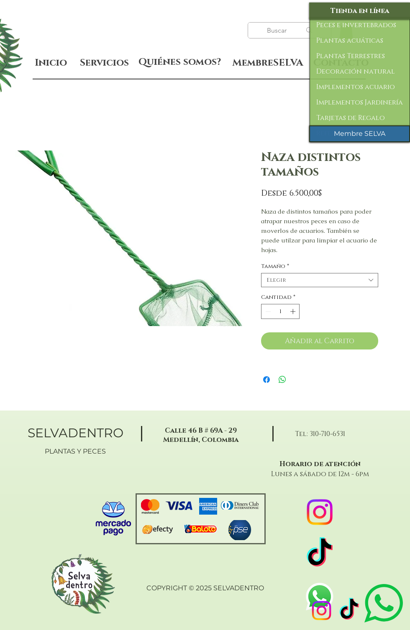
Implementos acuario (355, 87)
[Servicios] (104, 63)
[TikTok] (349, 610)
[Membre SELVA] (359, 133)
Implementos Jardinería (359, 102)
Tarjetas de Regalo (350, 117)
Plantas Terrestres (350, 56)
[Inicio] (51, 63)
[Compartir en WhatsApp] (282, 380)
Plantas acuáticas (349, 40)
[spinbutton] (280, 311)
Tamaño (275, 266)
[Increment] (294, 311)
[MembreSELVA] (267, 63)
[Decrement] (267, 311)
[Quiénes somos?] (179, 62)
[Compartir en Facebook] (266, 380)
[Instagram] (321, 610)
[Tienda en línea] (359, 11)
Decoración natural (355, 71)
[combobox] (319, 280)
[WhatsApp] (319, 596)
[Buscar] (278, 30)
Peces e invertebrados (356, 25)
